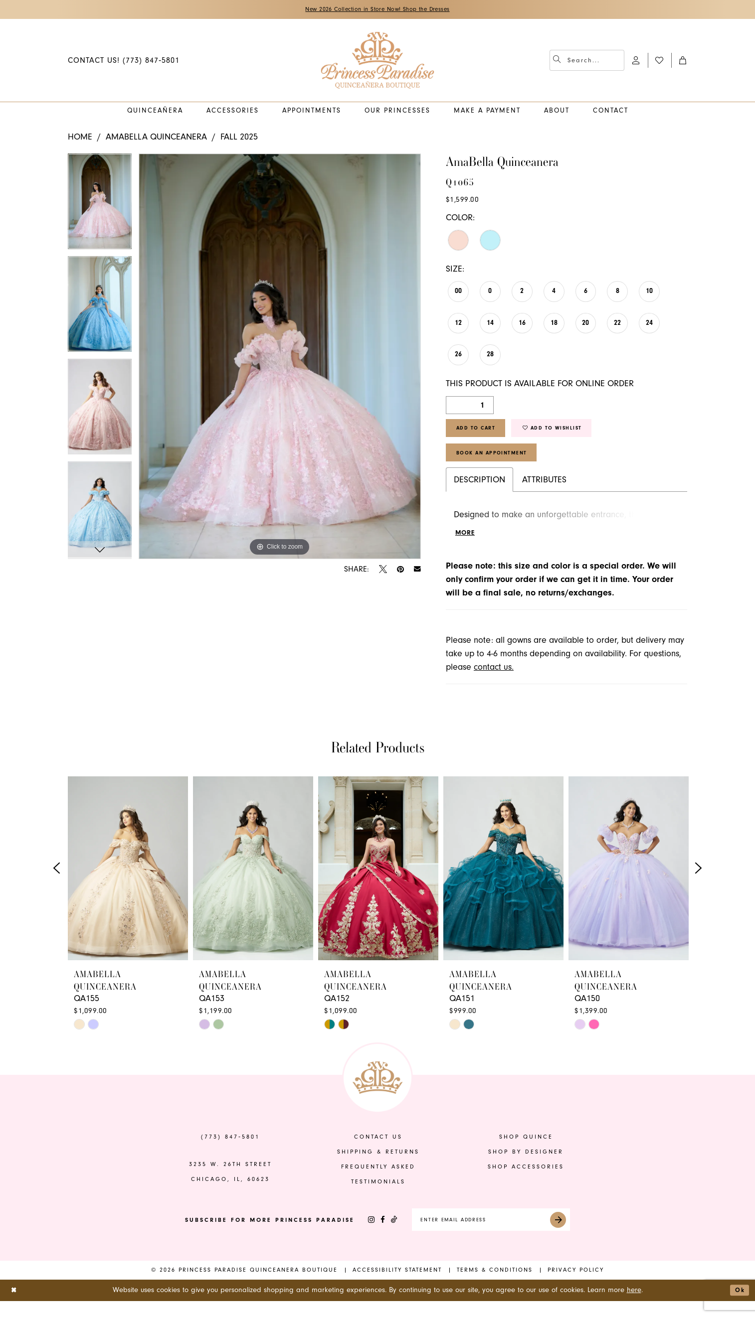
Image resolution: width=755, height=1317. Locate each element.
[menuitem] (123, 61)
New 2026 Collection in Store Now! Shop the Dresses (378, 10)
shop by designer (526, 1165)
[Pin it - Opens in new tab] (400, 571)
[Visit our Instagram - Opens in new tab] (357, 1234)
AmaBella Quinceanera (156, 138)
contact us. (494, 680)
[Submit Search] (558, 61)
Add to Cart (482, 432)
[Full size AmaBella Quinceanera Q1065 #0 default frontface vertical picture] (279, 357)
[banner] (377, 61)
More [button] (467, 544)
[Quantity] (470, 407)
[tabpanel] (100, 206)
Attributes (544, 490)
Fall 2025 (239, 138)
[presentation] (128, 881)
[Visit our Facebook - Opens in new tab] (369, 1234)
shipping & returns (378, 1165)
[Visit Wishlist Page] (659, 61)
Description (479, 490)
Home (80, 138)
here (634, 1306)
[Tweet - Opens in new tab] (383, 571)
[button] (636, 61)
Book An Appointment (500, 461)
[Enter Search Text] (587, 61)
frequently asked (378, 1179)
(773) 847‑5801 (230, 1150)
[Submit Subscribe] (570, 1234)
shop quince (526, 1150)
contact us (378, 1150)
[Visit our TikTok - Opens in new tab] (380, 1234)
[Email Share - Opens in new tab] (417, 570)
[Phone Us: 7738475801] (123, 61)
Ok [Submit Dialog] (738, 1306)
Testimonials (378, 1194)
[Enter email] (491, 1234)
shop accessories (526, 1179)
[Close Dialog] (15, 1306)
